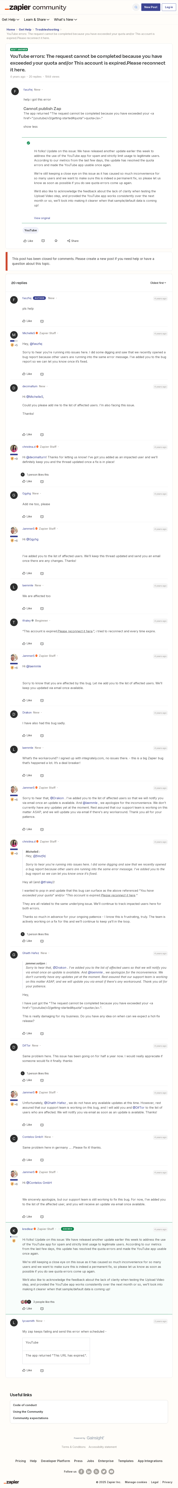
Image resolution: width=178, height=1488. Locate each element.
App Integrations (150, 1461)
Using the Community (28, 1411)
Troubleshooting (47, 29)
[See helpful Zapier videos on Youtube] (111, 1471)
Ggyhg (26, 493)
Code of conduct (25, 1405)
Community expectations (30, 1418)
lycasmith (28, 1321)
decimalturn (29, 386)
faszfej (28, 89)
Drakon (27, 712)
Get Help (11, 19)
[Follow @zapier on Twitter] (104, 1471)
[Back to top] (174, 1441)
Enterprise (106, 1461)
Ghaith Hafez (30, 953)
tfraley (26, 620)
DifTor (26, 1045)
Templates (126, 1461)
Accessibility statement (103, 1446)
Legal (154, 1482)
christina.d (29, 446)
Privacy (167, 1482)
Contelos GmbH (32, 1137)
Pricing (20, 1461)
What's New (66, 19)
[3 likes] (38, 1302)
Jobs (90, 1461)
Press (78, 1461)
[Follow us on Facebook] (81, 1471)
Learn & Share (37, 19)
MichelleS (28, 333)
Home (11, 29)
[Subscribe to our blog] (96, 1471)
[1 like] (35, 475)
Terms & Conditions (74, 1446)
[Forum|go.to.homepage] (36, 7)
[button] (150, 7)
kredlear (27, 1229)
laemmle (27, 585)
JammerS (28, 528)
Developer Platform (55, 1461)
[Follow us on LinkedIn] (89, 1471)
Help (33, 1461)
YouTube (30, 230)
